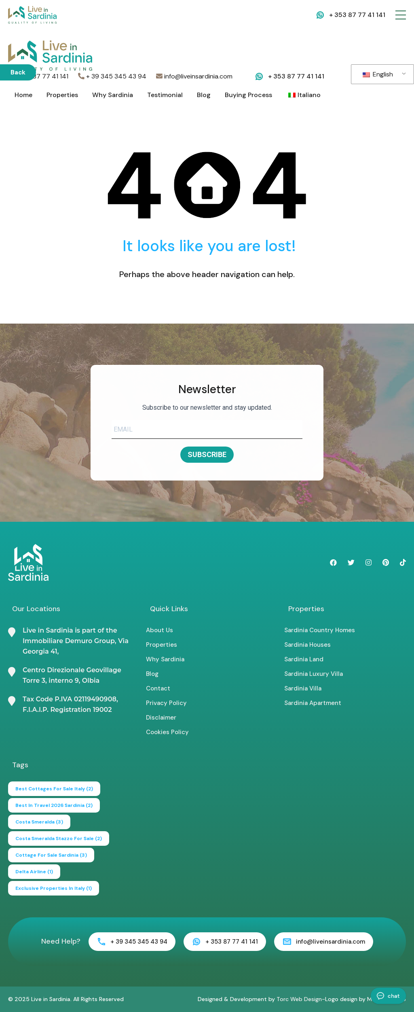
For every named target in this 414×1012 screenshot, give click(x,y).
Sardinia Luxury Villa (313, 674)
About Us (159, 630)
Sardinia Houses (307, 645)
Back (18, 72)
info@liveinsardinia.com (194, 76)
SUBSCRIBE (207, 454)
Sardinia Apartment (312, 703)
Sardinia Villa (302, 688)
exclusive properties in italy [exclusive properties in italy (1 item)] (53, 888)
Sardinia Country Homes (319, 630)
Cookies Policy (167, 732)
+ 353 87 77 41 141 (357, 15)
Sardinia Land (303, 659)
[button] (400, 15)
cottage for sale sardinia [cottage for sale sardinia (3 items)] (51, 855)
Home (23, 95)
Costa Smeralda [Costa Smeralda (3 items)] (39, 822)
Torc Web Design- (301, 999)
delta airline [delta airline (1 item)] (34, 871)
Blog (204, 95)
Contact (158, 688)
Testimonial (165, 95)
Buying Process (248, 95)
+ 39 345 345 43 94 (112, 76)
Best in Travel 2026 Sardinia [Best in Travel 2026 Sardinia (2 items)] (54, 805)
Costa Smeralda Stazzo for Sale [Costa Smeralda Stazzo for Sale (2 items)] (58, 838)
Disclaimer (161, 717)
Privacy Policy (166, 703)
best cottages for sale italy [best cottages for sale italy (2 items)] (54, 788)
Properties (62, 95)
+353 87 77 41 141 (38, 76)
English (378, 74)
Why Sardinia (112, 95)
